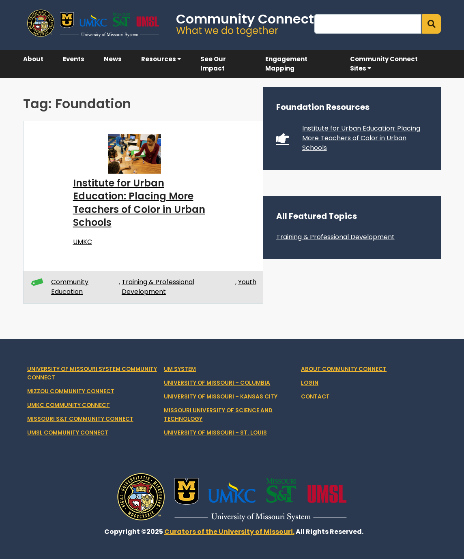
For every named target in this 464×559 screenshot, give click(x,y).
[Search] (367, 24)
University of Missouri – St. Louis (215, 433)
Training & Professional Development (158, 286)
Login (309, 383)
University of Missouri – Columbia (217, 383)
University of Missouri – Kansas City (220, 397)
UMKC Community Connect (68, 405)
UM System (180, 369)
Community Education (69, 286)
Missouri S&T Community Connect (80, 419)
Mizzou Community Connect (70, 391)
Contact (315, 397)
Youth (247, 282)
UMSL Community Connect (67, 433)
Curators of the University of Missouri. (229, 531)
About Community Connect (344, 369)
